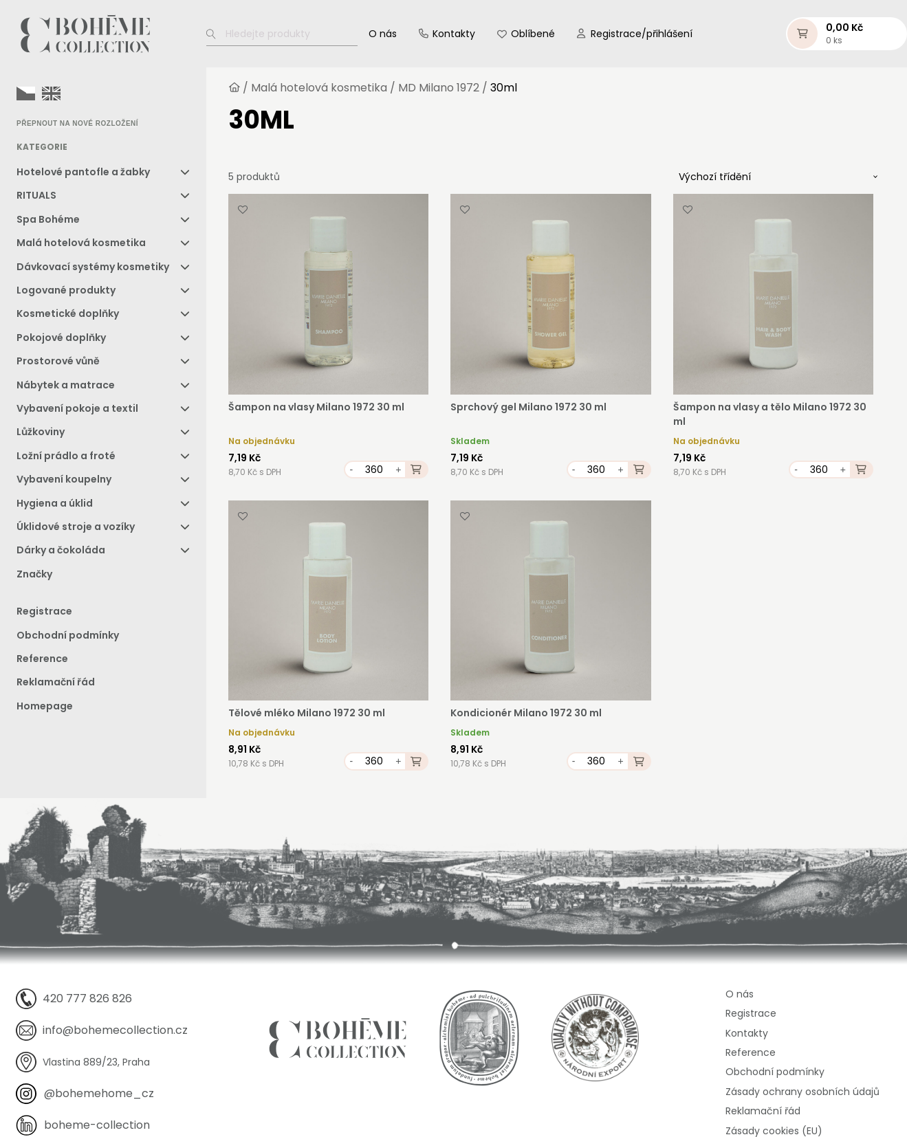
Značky (34, 574)
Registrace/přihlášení (641, 34)
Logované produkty (66, 290)
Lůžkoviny (41, 432)
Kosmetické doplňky (68, 313)
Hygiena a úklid (55, 503)
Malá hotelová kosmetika (81, 243)
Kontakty (454, 34)
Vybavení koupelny (64, 479)
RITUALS (36, 195)
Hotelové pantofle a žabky (83, 172)
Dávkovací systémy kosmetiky (93, 267)
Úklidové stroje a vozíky (76, 526)
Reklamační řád (56, 682)
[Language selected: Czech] (42, 93)
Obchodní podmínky (68, 635)
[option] (51, 93)
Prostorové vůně (58, 361)
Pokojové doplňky (61, 337)
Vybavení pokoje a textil (77, 408)
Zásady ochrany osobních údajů (802, 1092)
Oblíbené (533, 34)
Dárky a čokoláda (61, 550)
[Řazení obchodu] (778, 177)
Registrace (44, 611)
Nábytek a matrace (66, 385)
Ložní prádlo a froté (66, 456)
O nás (383, 34)
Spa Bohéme (48, 219)
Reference (42, 658)
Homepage (45, 706)
